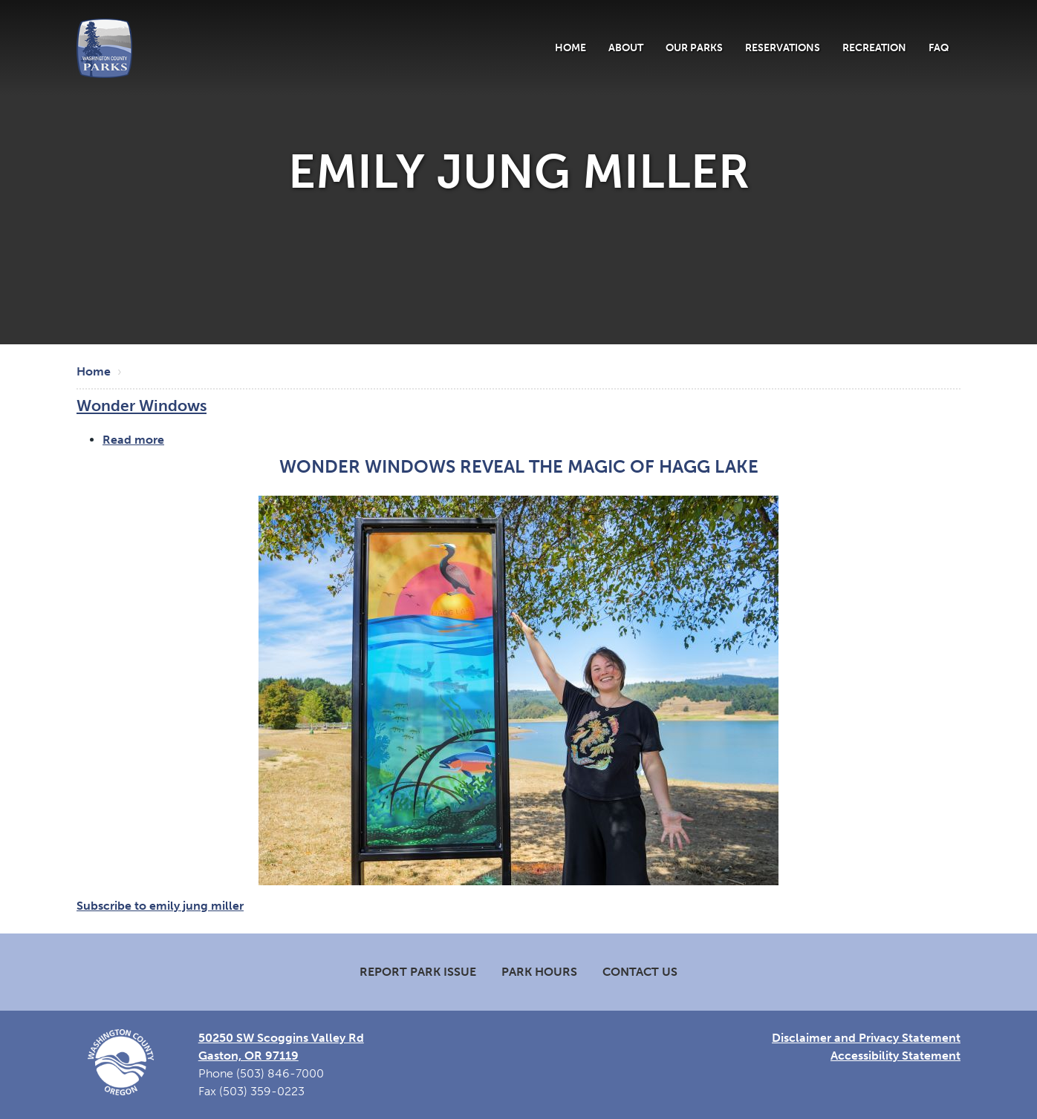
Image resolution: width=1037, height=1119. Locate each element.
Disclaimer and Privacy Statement (866, 1038)
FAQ (939, 47)
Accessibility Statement (895, 1056)
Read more (133, 440)
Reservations (782, 47)
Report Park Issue (418, 972)
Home (570, 47)
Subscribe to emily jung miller (160, 906)
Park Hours (539, 972)
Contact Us (639, 972)
